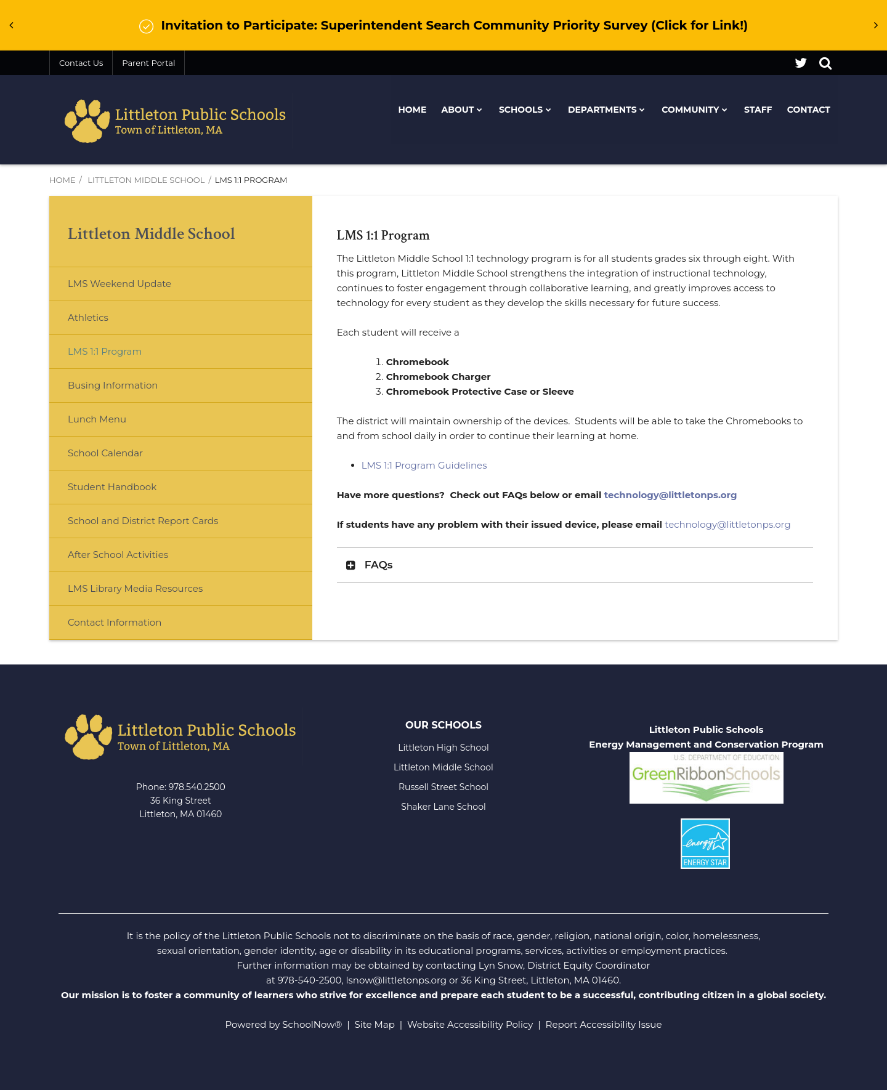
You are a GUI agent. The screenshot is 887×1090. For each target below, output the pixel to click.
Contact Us (81, 63)
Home (62, 180)
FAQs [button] (379, 565)
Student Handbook (112, 487)
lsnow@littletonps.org (396, 980)
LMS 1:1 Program (105, 351)
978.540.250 (194, 787)
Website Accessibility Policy (470, 1024)
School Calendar (105, 453)
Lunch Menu (117, 424)
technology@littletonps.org (670, 495)
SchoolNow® (312, 1024)
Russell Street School (443, 787)
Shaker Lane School (443, 806)
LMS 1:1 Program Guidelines (424, 465)
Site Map (375, 1024)
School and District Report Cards (143, 521)
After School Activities (118, 554)
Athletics (88, 317)
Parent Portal (148, 63)
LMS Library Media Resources (135, 588)
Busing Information (113, 385)
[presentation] (11, 25)
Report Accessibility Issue (604, 1024)
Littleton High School (443, 747)
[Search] (825, 62)
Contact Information (114, 622)
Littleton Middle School (146, 180)
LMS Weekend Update (119, 283)
